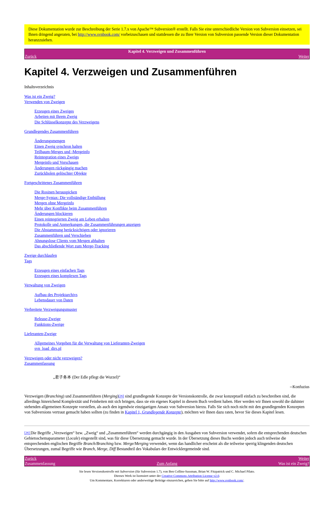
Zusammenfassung (39, 363)
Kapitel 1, (153, 412)
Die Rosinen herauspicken (55, 192)
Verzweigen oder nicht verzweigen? (53, 358)
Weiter (304, 56)
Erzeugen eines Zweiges (54, 111)
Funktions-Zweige (49, 324)
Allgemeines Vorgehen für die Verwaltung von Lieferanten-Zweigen (89, 343)
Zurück (30, 56)
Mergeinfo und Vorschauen (56, 162)
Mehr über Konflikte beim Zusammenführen (70, 208)
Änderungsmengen (49, 141)
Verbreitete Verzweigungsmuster (50, 309)
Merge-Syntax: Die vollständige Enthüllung (69, 197)
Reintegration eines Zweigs (56, 157)
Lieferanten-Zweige (40, 334)
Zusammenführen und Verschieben (62, 235)
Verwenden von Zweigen (44, 102)
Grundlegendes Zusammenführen (51, 131)
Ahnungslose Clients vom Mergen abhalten (69, 241)
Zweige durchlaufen (40, 255)
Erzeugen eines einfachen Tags (59, 270)
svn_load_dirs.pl (47, 348)
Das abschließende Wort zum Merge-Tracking (71, 246)
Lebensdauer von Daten (53, 300)
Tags (28, 261)
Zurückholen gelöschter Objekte (60, 173)
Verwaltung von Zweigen (44, 285)
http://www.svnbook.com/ (99, 34)
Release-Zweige (47, 319)
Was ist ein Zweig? (39, 96)
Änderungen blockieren (53, 213)
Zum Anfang (167, 463)
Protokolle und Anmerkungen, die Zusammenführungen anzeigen (87, 224)
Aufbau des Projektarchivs (56, 295)
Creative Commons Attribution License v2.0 (190, 476)
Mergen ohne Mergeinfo (54, 203)
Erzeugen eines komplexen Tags (60, 276)
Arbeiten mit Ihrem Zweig (55, 116)
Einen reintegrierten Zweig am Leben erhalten (71, 219)
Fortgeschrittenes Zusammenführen (53, 182)
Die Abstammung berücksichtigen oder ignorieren (75, 230)
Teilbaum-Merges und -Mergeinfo (62, 152)
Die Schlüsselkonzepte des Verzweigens (66, 122)
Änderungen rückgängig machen (60, 168)
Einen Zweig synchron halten (58, 146)
